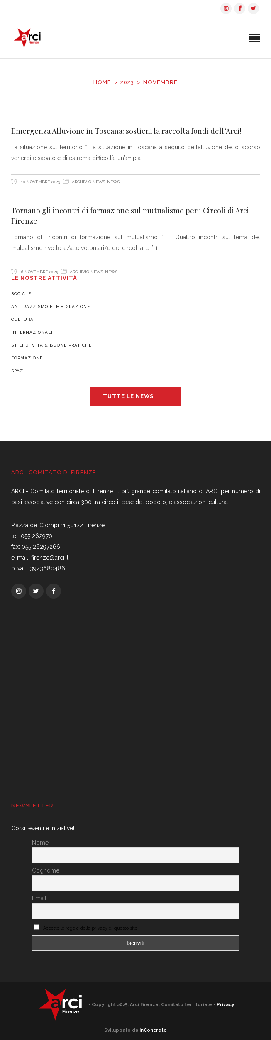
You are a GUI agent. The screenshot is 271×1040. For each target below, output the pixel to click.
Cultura (22, 319)
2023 (127, 82)
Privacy (225, 1004)
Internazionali (32, 332)
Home (102, 82)
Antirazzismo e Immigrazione (50, 306)
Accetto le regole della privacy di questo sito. (91, 928)
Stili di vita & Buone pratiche (51, 345)
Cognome (45, 870)
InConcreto (153, 1030)
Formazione (27, 358)
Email (39, 898)
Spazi (18, 370)
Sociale (21, 293)
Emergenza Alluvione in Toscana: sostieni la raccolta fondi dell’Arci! (126, 131)
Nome (40, 842)
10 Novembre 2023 (40, 181)
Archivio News (88, 181)
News (113, 181)
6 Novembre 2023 (39, 271)
